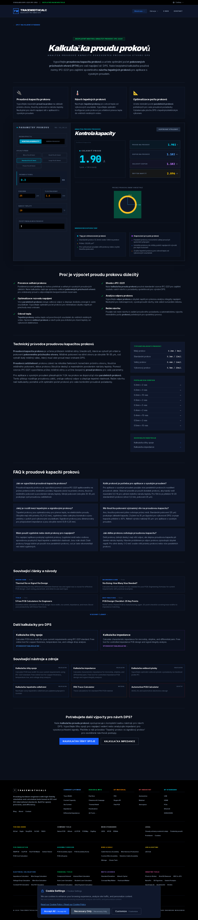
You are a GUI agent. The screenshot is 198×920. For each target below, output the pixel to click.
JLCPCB (77, 831)
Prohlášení (149, 835)
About (21, 811)
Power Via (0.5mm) (29, 166)
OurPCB (24, 852)
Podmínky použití (176, 831)
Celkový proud (90, 151)
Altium (70, 831)
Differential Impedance (72, 813)
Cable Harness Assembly (110, 852)
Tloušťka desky (51, 191)
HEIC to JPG (177, 876)
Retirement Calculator (65, 885)
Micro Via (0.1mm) (29, 155)
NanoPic (148, 880)
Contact (28, 811)
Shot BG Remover (165, 876)
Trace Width (68, 796)
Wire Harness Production (130, 852)
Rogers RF (117, 800)
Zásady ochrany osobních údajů (156, 831)
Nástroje (139, 11)
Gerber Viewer (47, 852)
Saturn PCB (61, 831)
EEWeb (115, 831)
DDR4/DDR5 (168, 813)
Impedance (67, 809)
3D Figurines (158, 880)
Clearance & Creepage (96, 800)
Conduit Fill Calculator (21, 885)
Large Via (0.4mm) (55, 160)
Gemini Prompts (170, 880)
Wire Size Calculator (39, 880)
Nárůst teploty (25, 206)
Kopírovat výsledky (168, 129)
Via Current (68, 804)
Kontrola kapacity (30, 141)
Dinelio (169, 885)
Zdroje (154, 11)
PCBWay (85, 831)
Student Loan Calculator (83, 880)
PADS (43, 831)
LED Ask (148, 852)
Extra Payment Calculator (83, 885)
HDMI (166, 800)
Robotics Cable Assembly (129, 856)
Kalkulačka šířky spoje (79, 741)
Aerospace (143, 804)
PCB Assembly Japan (64, 852)
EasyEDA (29, 831)
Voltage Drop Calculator (21, 880)
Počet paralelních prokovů (31, 221)
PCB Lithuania (62, 856)
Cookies (158, 835)
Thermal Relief (94, 804)
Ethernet (167, 809)
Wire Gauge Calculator (39, 876)
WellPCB (16, 852)
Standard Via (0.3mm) (29, 160)
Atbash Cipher (122, 876)
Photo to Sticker (151, 876)
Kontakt (178, 11)
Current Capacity (70, 800)
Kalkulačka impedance (119, 741)
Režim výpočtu (25, 136)
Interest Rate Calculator (81, 876)
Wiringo (104, 860)
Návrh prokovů (53, 141)
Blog (14, 811)
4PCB (109, 831)
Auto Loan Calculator (64, 880)
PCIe (165, 804)
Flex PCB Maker (34, 852)
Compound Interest (64, 876)
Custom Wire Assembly (109, 856)
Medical (142, 800)
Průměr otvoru (26, 174)
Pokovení (22, 191)
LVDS (103, 831)
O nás (166, 11)
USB (165, 796)
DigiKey (93, 831)
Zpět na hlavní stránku (26, 25)
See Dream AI (149, 885)
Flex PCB (117, 804)
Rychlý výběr (22, 151)
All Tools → (93, 813)
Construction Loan (64, 889)
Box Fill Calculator (37, 885)
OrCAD (36, 831)
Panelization (93, 809)
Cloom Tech (113, 860)
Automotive (143, 796)
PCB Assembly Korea (81, 852)
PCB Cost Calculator (20, 856)
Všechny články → (99, 614)
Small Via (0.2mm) (55, 155)
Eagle (22, 831)
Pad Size (92, 796)
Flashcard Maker (123, 880)
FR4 (115, 796)
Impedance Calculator (21, 876)
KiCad (15, 831)
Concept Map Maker (108, 880)
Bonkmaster (161, 885)
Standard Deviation (108, 876)
